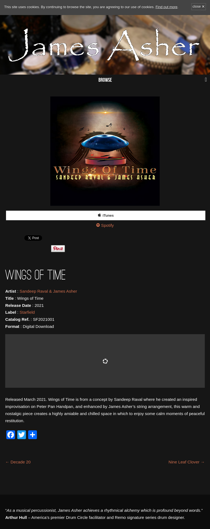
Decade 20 (18, 462)
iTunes (108, 215)
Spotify (107, 225)
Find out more (166, 7)
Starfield (27, 312)
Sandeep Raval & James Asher (48, 291)
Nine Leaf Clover (186, 462)
